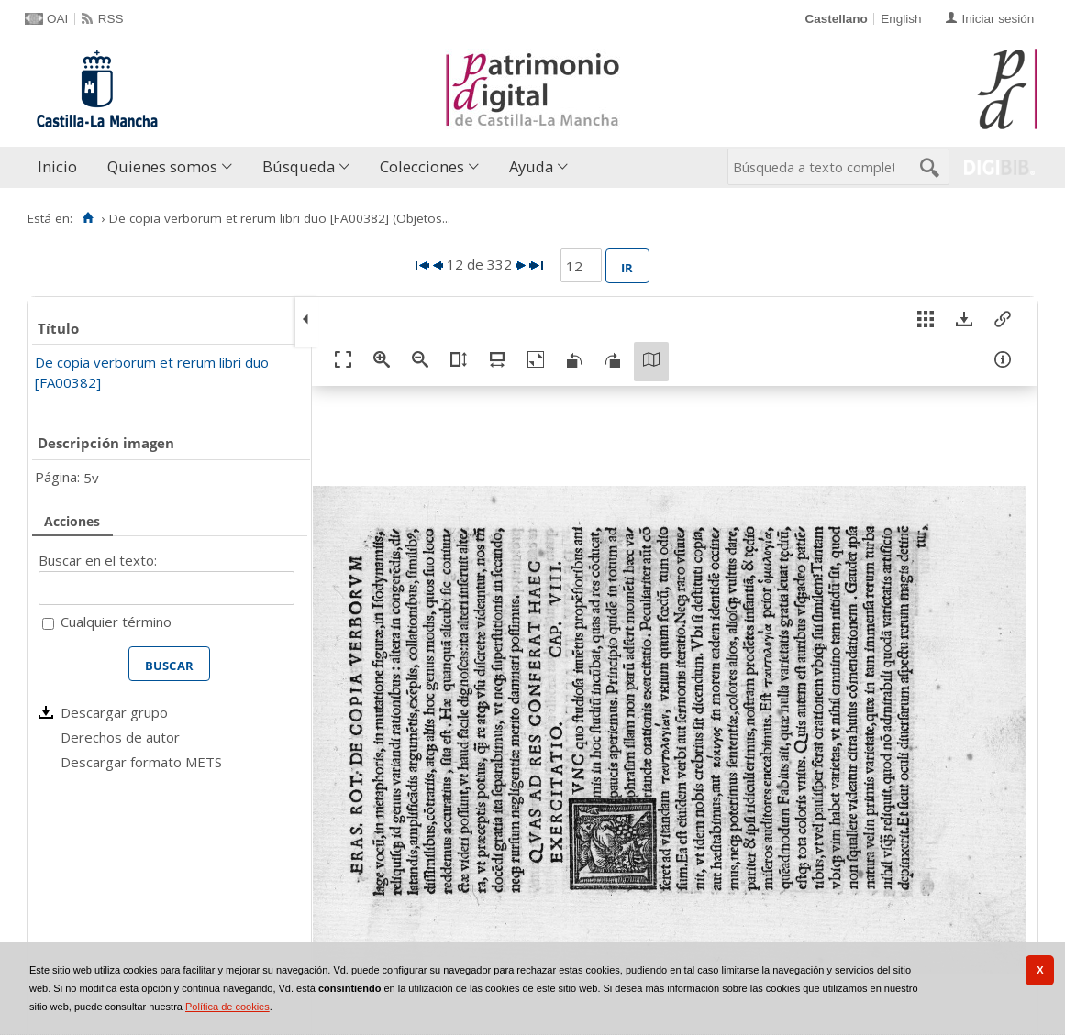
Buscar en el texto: (98, 560)
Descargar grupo (114, 712)
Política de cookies (227, 1006)
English (901, 19)
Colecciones (422, 166)
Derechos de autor (120, 737)
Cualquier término (116, 621)
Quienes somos (162, 166)
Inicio (57, 166)
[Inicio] (87, 218)
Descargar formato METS (141, 762)
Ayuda (531, 166)
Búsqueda (298, 166)
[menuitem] (61, 167)
